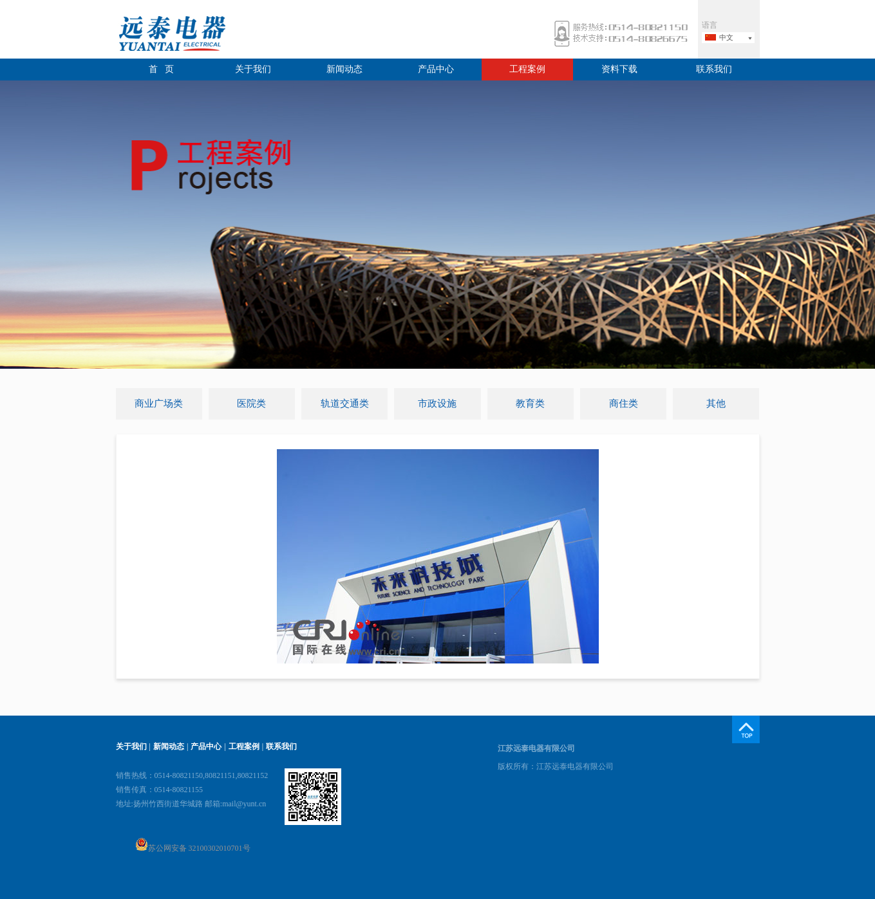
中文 (726, 37)
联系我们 (714, 69)
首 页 (161, 69)
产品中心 (436, 69)
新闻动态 (344, 69)
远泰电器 (170, 35)
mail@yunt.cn (244, 803)
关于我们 (253, 69)
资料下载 (619, 69)
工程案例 (527, 69)
